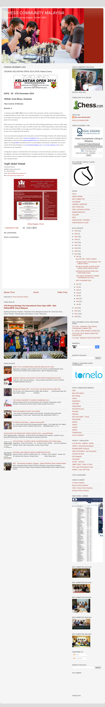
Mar (77, 298)
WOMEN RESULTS (78, 212)
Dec (77, 256)
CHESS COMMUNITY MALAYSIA (34, 13)
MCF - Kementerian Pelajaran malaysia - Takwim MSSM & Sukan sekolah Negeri (39, 463)
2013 (76, 308)
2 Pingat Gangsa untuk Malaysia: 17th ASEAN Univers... (88, 262)
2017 (76, 245)
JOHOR (74, 427)
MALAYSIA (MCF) (78, 393)
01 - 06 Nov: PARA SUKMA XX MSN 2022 (86, 331)
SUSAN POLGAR (78, 454)
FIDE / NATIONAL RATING (81, 209)
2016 (76, 248)
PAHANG (75, 411)
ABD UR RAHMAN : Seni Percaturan (84, 451)
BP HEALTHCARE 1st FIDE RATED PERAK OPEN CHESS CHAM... (88, 267)
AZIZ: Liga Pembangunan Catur (82, 467)
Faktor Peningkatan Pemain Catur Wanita (26, 411)
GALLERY (75, 215)
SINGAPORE (76, 406)
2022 (76, 236)
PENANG (75, 414)
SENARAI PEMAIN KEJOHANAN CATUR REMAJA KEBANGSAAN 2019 (37, 378)
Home (36, 292)
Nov (77, 284)
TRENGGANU (77, 432)
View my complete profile (80, 120)
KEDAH (74, 422)
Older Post (62, 292)
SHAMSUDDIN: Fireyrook (80, 448)
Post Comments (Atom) (20, 297)
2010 (76, 316)
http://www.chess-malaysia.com (15, 175)
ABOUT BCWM (77, 196)
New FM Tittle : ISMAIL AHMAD (86, 259)
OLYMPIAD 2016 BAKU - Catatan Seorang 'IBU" (29, 422)
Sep (77, 290)
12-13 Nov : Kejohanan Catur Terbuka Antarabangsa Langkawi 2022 (84, 327)
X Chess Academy (78, 483)
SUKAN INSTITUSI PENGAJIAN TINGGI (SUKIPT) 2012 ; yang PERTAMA (28, 433)
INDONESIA (76, 401)
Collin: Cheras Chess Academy (82, 488)
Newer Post (9, 292)
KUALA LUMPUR (78, 435)
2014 (76, 254)
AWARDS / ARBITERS (79, 204)
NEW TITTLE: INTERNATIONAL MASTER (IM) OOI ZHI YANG (33, 367)
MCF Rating (76, 396)
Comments (78, 658)
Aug (77, 293)
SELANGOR (76, 419)
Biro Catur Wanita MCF (82, 117)
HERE (17, 142)
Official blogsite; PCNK (35, 224)
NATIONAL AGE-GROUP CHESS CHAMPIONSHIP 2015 (31, 452)
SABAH (74, 424)
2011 (76, 314)
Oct (77, 287)
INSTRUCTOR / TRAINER (81, 220)
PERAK (74, 430)
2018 (76, 242)
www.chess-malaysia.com (50, 145)
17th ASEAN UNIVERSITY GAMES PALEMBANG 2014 (31, 400)
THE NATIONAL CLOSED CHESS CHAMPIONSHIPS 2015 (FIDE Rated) (37, 441)
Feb (77, 301)
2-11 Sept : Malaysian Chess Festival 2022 (86, 338)
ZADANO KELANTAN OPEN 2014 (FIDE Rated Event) (87, 272)
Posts (76, 655)
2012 (76, 311)
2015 (76, 251)
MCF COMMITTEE (78, 199)
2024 (76, 234)
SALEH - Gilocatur (78, 462)
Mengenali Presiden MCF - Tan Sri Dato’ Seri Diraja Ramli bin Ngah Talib (36, 389)
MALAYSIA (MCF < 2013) (80, 417)
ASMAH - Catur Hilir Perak (81, 469)
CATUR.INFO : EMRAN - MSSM (82, 443)
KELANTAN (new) (78, 409)
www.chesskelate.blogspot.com (32, 145)
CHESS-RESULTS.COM (80, 222)
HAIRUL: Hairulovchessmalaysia (83, 446)
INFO (74, 217)
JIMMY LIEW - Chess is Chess (82, 464)
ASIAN (74, 398)
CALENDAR (76, 202)
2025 (76, 231)
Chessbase (76, 459)
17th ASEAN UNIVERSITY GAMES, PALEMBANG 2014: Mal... (88, 276)
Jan (77, 304)
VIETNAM (75, 403)
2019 (76, 239)
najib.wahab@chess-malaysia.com (17, 173)
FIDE (74, 390)
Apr (77, 295)
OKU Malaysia (77, 456)
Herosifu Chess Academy (80, 490)
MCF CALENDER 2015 (83, 280)
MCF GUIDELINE (78, 207)
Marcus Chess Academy (80, 485)
